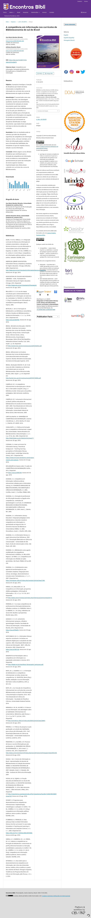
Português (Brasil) (69, 40)
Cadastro (79, 1)
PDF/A (40, 73)
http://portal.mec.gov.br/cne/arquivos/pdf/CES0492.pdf (25, 346)
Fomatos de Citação (43, 111)
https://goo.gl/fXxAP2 (12, 630)
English (66, 35)
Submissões (35, 12)
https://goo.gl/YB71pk (12, 649)
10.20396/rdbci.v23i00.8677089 (46, 309)
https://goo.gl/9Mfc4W (15, 473)
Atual (18, 12)
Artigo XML (50, 73)
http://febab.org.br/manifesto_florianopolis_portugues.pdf (25, 664)
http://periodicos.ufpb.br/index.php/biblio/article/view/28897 (26, 720)
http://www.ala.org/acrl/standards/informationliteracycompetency (26, 270)
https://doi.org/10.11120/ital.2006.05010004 (19, 833)
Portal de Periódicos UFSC (12, 16)
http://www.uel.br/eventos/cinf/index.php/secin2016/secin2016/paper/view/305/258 (31, 753)
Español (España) (69, 37)
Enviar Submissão (70, 24)
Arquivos (25, 12)
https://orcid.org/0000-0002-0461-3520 (15, 41)
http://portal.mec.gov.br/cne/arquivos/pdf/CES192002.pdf (23, 378)
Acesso (44, 12)
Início (4, 12)
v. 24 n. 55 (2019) (22, 22)
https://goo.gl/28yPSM (12, 320)
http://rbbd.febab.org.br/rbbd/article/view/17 (20, 438)
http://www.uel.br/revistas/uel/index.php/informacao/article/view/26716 (30, 598)
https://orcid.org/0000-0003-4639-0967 (15, 50)
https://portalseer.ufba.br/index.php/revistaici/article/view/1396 (25, 580)
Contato (51, 12)
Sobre (11, 12)
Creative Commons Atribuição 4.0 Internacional (56, 896)
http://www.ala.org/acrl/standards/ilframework (22, 285)
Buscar (84, 12)
